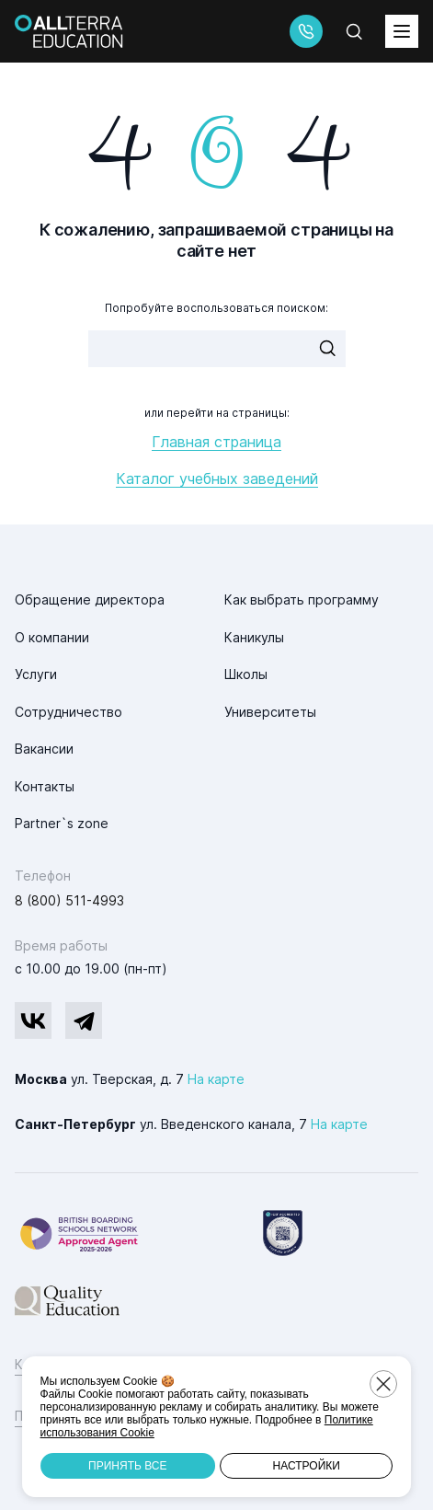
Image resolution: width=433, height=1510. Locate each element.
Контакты (44, 786)
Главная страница (216, 441)
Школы (246, 674)
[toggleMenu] (401, 31)
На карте (216, 1079)
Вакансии (44, 748)
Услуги (36, 674)
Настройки (306, 1465)
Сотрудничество (68, 712)
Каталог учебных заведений (217, 478)
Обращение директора (90, 599)
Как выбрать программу (301, 599)
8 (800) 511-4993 (69, 900)
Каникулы (254, 637)
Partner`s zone (61, 823)
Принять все (127, 1465)
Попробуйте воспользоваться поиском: (216, 308)
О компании (52, 637)
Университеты (270, 712)
